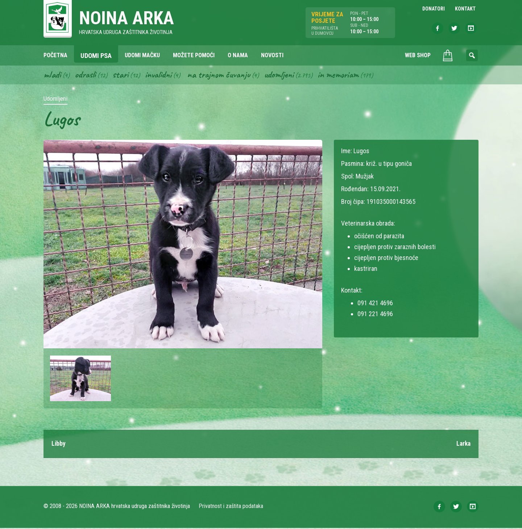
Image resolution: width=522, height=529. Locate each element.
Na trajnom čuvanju (224, 75)
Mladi (53, 75)
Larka (463, 445)
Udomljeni (285, 75)
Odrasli (86, 75)
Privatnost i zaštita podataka (231, 507)
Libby (58, 445)
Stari (122, 75)
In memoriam (346, 75)
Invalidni (161, 75)
